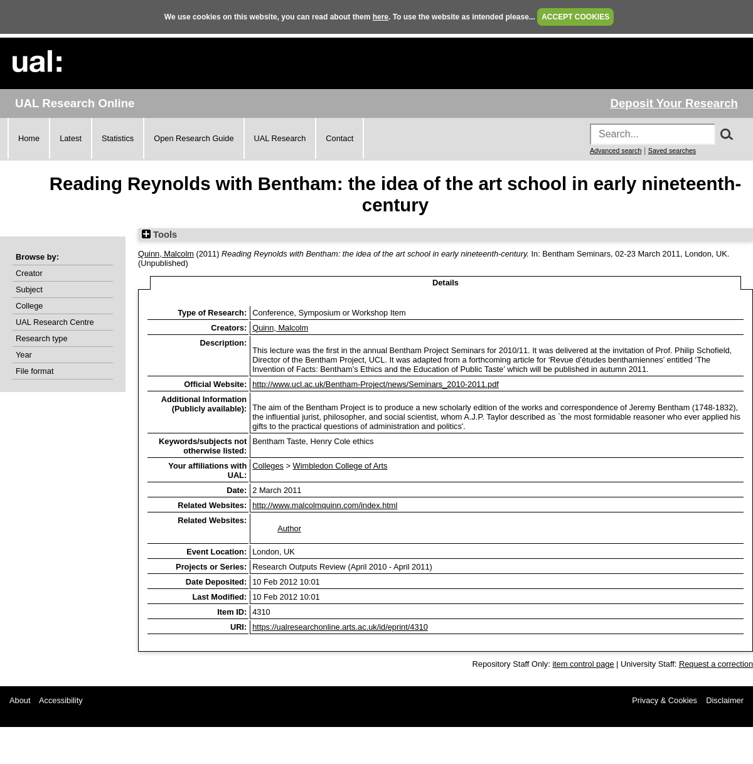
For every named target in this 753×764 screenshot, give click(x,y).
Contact (339, 138)
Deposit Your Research (674, 103)
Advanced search (615, 150)
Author (289, 528)
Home (29, 138)
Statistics (118, 138)
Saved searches (672, 150)
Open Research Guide (193, 138)
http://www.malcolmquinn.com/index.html (324, 505)
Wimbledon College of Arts (340, 465)
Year (24, 354)
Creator (29, 273)
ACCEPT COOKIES (575, 17)
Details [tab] (445, 282)
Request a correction (716, 664)
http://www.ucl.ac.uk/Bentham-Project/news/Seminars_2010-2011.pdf (375, 384)
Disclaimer (725, 700)
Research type (42, 338)
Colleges (268, 465)
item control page (583, 664)
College (29, 305)
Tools (159, 235)
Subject (29, 289)
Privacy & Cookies (664, 700)
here (380, 17)
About (19, 700)
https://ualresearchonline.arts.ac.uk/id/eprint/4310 (340, 627)
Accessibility (61, 700)
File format (34, 371)
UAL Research (280, 138)
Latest (71, 138)
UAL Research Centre (55, 322)
